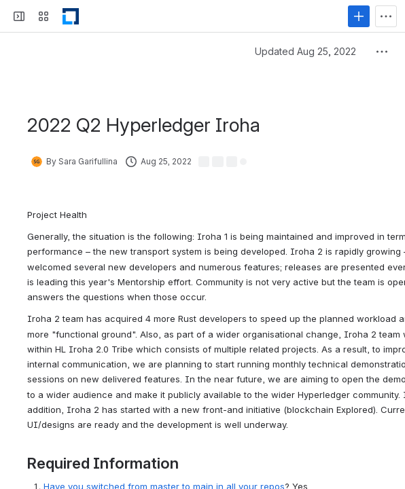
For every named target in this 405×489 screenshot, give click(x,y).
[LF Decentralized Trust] (71, 16)
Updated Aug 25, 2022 (305, 51)
